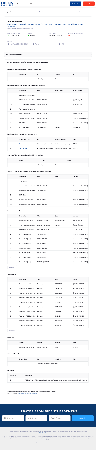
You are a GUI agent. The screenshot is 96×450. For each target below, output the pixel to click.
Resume (37, 44)
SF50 (62, 44)
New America (23, 144)
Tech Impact (23, 148)
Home (5, 11)
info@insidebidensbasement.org (27, 394)
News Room (89, 3)
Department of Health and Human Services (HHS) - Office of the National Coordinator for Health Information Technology (48, 11)
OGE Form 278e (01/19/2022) (19, 44)
